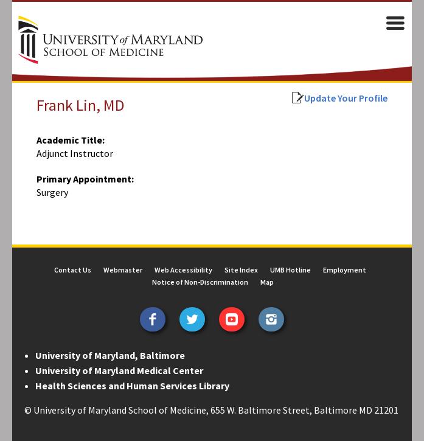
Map (267, 281)
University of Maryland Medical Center (119, 370)
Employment (344, 269)
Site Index (241, 269)
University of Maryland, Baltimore (110, 355)
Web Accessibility (183, 269)
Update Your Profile (346, 98)
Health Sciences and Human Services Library (132, 386)
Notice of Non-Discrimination (200, 281)
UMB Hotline (290, 269)
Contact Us (72, 269)
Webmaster (122, 269)
